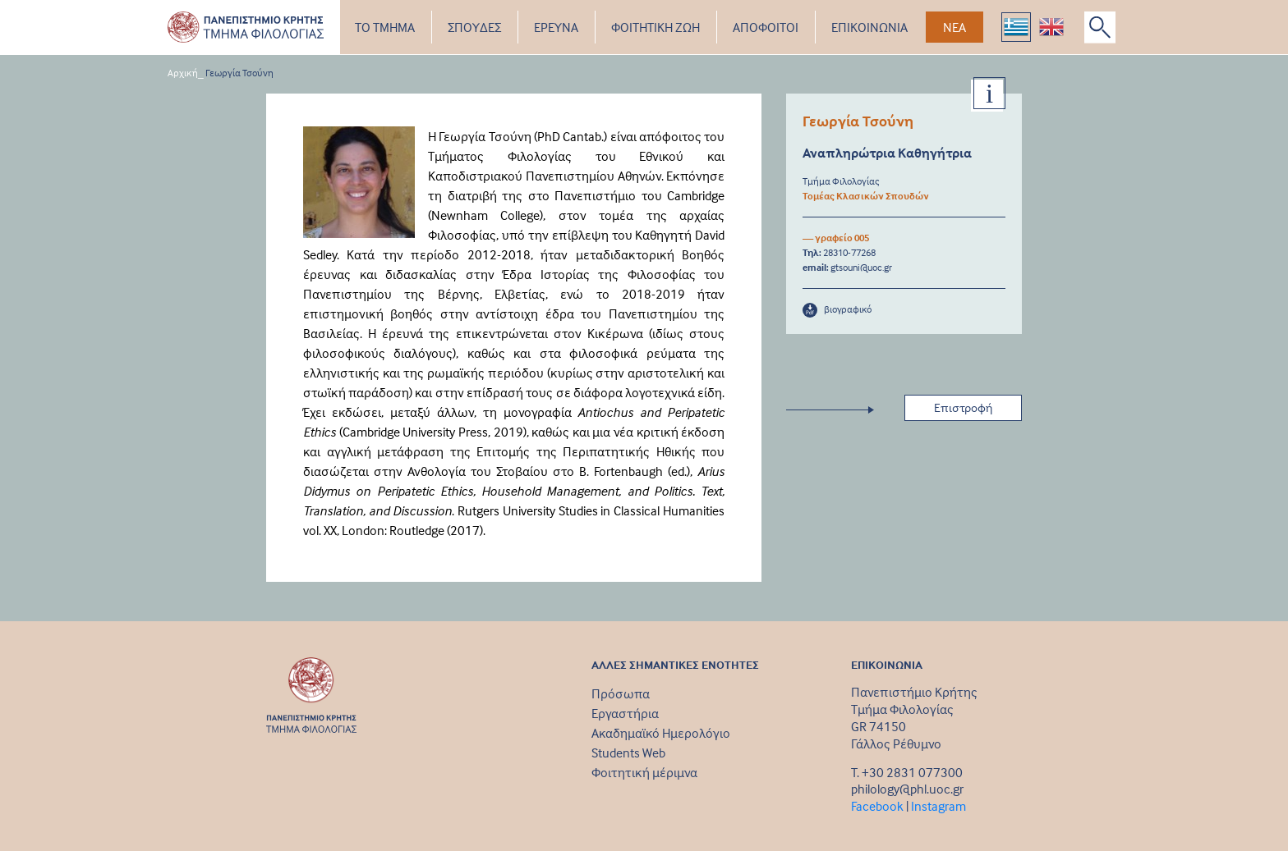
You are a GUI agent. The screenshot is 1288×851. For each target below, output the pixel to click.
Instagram (938, 806)
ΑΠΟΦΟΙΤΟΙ (765, 27)
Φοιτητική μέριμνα (644, 772)
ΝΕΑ (954, 27)
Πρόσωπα (620, 693)
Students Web (628, 752)
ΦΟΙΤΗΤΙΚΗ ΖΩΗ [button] (655, 27)
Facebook (877, 806)
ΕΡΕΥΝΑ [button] (556, 27)
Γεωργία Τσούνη (239, 72)
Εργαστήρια (625, 713)
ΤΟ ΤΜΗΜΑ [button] (385, 27)
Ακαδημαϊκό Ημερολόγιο (660, 733)
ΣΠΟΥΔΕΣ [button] (474, 27)
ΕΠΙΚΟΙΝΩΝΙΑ (869, 27)
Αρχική (183, 72)
